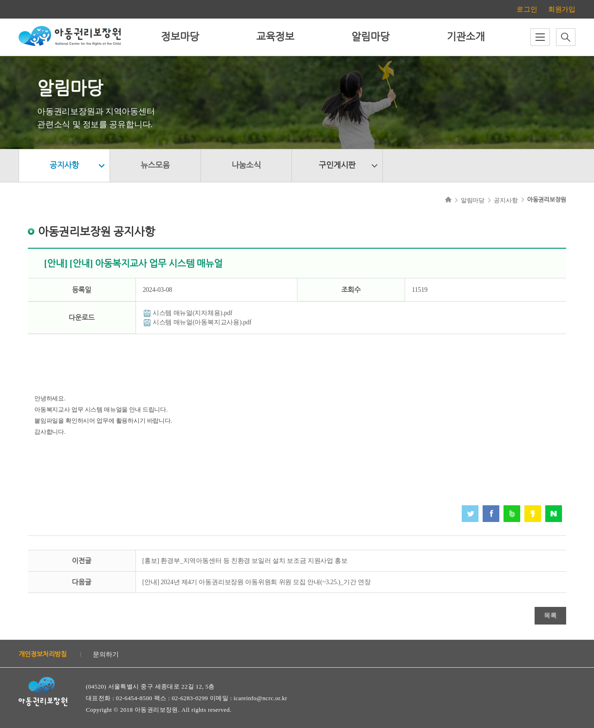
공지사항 (64, 165)
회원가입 (561, 9)
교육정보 (275, 37)
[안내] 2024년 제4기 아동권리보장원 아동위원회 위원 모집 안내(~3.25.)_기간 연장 (256, 582)
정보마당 (180, 37)
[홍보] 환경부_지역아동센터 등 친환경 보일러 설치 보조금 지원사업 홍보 (245, 560)
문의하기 (105, 654)
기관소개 (465, 37)
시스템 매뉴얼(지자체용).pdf (192, 312)
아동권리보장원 (546, 199)
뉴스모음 (155, 165)
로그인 (527, 9)
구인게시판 (337, 165)
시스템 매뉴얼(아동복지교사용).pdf (202, 322)
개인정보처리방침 (43, 654)
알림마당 (370, 37)
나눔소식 (246, 165)
